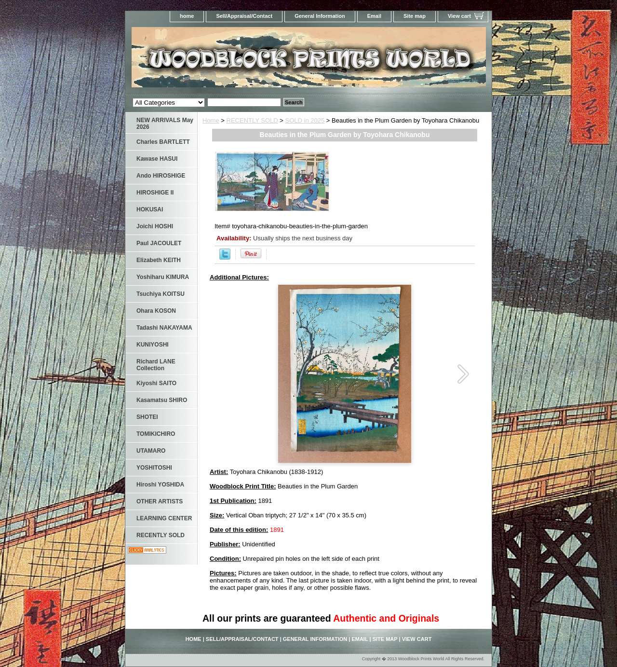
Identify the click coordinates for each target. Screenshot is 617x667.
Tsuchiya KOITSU (160, 294)
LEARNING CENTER (164, 518)
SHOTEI (147, 417)
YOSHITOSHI (154, 467)
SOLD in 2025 (305, 120)
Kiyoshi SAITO (156, 383)
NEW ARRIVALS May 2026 (164, 123)
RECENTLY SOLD (252, 120)
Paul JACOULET (158, 243)
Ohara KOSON (156, 310)
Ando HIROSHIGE (160, 175)
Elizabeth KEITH (158, 260)
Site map (414, 16)
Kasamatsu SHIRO (161, 400)
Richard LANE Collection (155, 365)
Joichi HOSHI (154, 226)
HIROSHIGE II (155, 192)
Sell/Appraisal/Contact (244, 16)
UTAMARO (150, 450)
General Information (320, 16)
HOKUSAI (149, 209)
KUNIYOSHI (152, 344)
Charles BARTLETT (163, 142)
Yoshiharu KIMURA (162, 277)
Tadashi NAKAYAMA (164, 327)
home (187, 16)
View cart (459, 16)
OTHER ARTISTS (159, 501)
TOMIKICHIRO (155, 434)
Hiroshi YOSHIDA (160, 484)
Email (374, 16)
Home (210, 120)
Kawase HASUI (156, 158)
